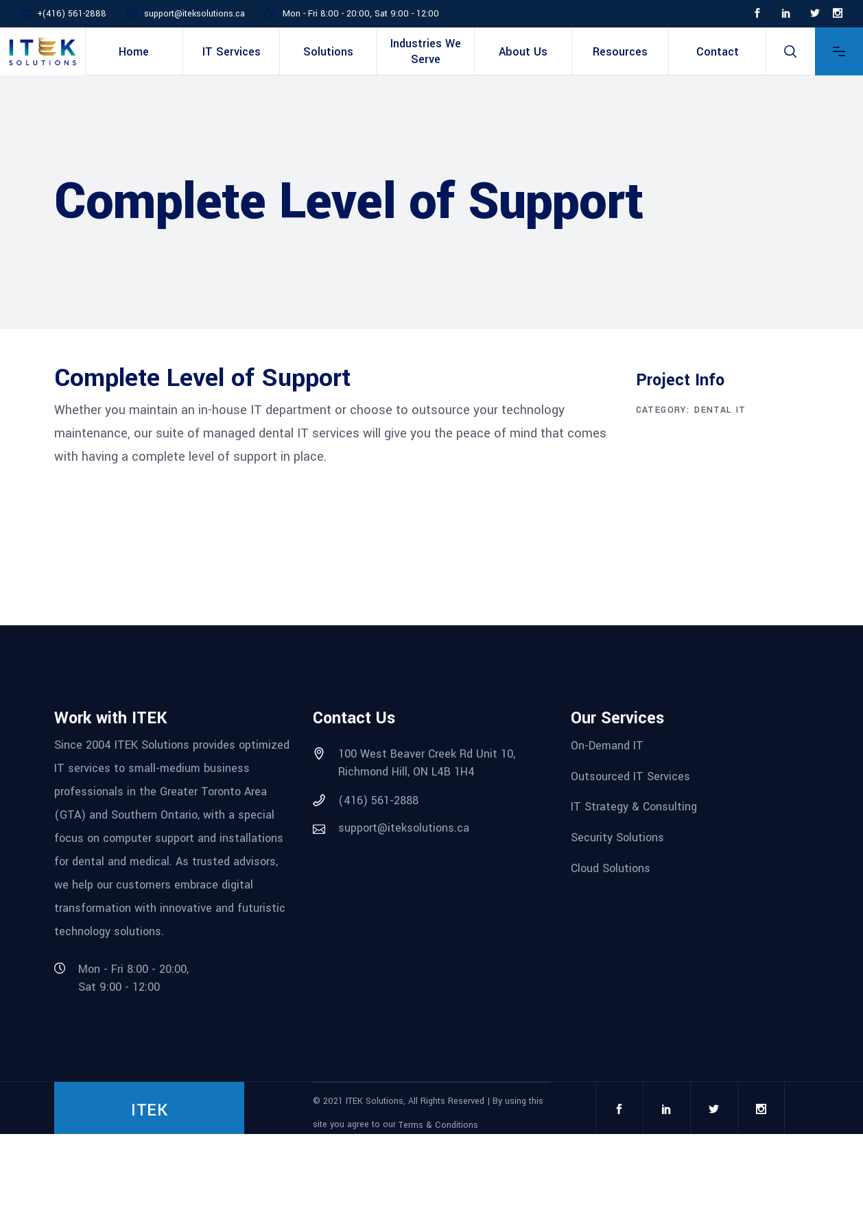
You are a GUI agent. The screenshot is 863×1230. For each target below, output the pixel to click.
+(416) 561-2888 (71, 14)
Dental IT (720, 410)
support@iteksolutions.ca (194, 14)
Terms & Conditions (438, 1125)
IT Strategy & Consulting (634, 807)
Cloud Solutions (610, 868)
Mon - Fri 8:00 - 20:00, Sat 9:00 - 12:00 (361, 14)
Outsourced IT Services (630, 776)
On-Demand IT (607, 745)
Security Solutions (617, 837)
